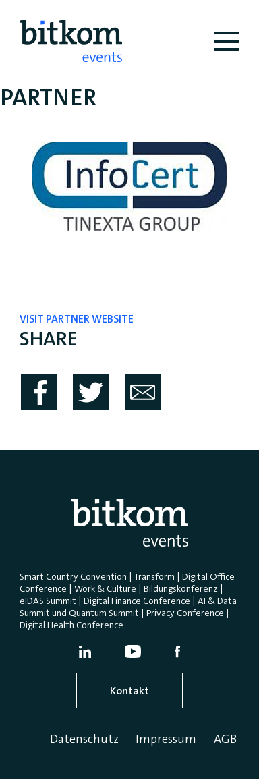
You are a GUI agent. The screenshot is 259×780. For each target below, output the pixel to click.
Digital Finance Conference (137, 600)
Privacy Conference (185, 613)
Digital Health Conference (71, 625)
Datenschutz (84, 739)
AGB (225, 739)
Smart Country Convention (73, 576)
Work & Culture (105, 588)
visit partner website (77, 319)
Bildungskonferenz (181, 588)
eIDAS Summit (48, 600)
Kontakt (129, 691)
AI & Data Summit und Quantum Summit (128, 606)
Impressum (166, 739)
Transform (154, 576)
